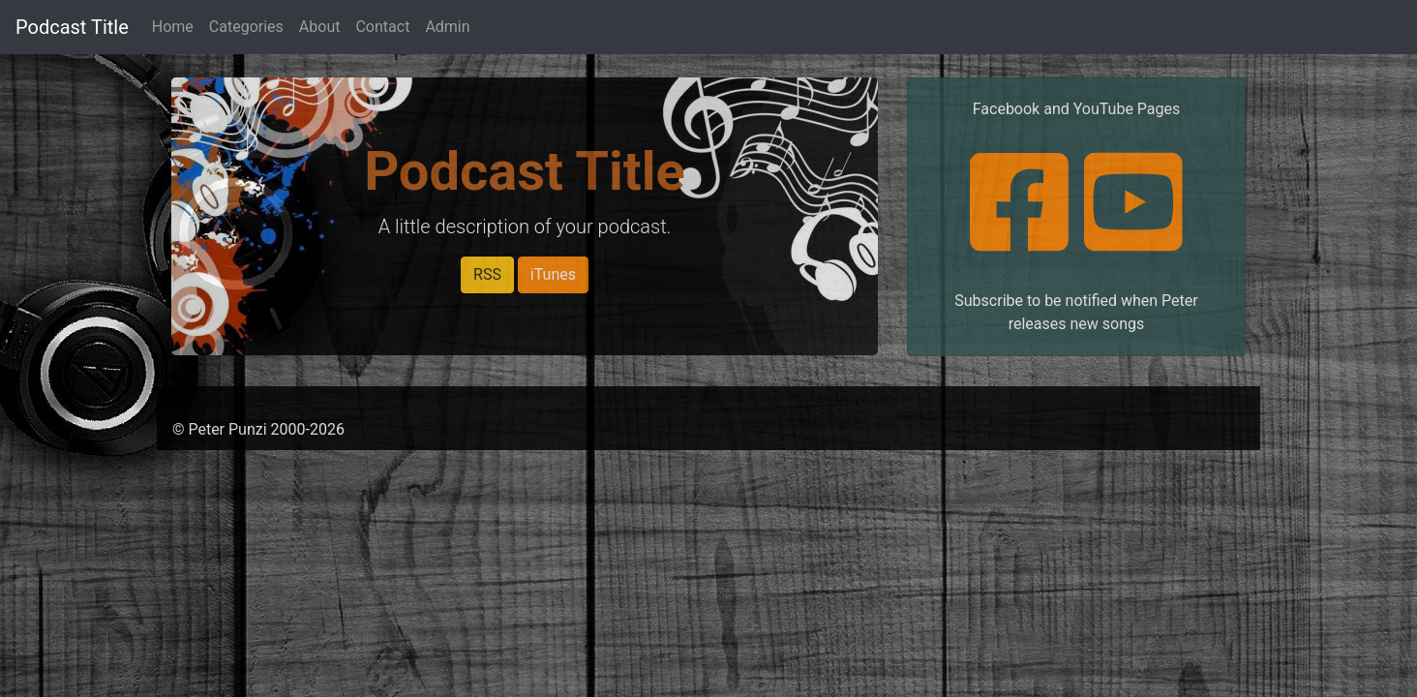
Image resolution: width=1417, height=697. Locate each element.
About (320, 26)
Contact (382, 26)
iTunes (553, 274)
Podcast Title (72, 27)
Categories (246, 26)
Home (173, 26)
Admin (447, 26)
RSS (487, 274)
